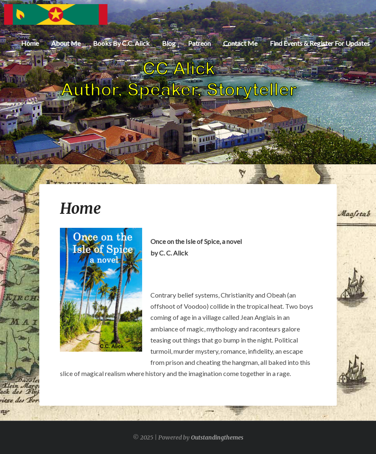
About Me (66, 43)
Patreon (199, 43)
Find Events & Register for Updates (320, 43)
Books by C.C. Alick (121, 43)
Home (30, 43)
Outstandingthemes (217, 437)
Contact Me (240, 43)
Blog (169, 43)
